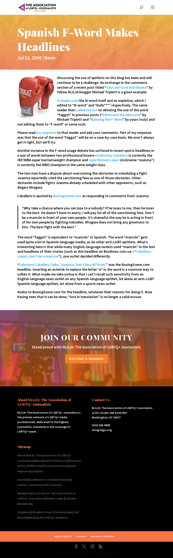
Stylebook (24, 512)
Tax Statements (55, 466)
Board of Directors (55, 460)
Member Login (54, 498)
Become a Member (102, 536)
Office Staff (36, 466)
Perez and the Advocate (121, 114)
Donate (81, 536)
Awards (22, 479)
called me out (86, 110)
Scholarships (63, 512)
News (50, 58)
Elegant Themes (78, 553)
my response (46, 132)
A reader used (67, 100)
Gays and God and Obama (126, 87)
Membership (25, 493)
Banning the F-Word (107, 119)
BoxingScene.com (67, 195)
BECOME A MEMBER (86, 359)
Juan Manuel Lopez (104, 160)
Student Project (43, 512)
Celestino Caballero (112, 155)
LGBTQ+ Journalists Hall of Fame (38, 485)
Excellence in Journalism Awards (50, 479)
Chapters (37, 471)
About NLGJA (63, 536)
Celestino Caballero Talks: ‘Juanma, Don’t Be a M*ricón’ (62, 264)
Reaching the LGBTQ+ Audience (47, 517)
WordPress (114, 553)
